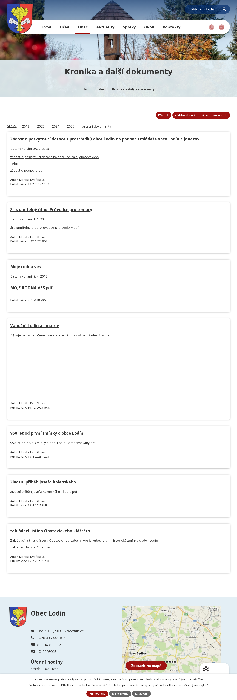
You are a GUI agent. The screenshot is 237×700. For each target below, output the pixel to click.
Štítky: (12, 127)
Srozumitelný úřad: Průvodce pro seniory (51, 211)
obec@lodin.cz (49, 646)
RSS (156, 116)
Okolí (149, 27)
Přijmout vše (96, 693)
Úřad (64, 27)
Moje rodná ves (25, 268)
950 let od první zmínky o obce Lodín (46, 434)
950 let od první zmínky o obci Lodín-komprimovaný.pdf (53, 444)
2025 (70, 127)
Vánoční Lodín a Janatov (34, 327)
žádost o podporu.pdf (27, 171)
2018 (25, 127)
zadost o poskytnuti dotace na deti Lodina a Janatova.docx (54, 158)
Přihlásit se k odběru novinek (198, 116)
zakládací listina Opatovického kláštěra (50, 532)
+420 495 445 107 (51, 639)
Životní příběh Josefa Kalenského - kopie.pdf (43, 493)
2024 (55, 127)
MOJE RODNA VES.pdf (31, 289)
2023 (40, 127)
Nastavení (142, 693)
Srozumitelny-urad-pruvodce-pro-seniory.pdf (44, 228)
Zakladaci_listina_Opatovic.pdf (33, 548)
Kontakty (171, 27)
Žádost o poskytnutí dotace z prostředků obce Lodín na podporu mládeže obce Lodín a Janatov (104, 140)
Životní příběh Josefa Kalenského (43, 483)
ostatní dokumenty (96, 127)
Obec (83, 27)
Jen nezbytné (120, 693)
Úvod (46, 27)
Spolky (129, 27)
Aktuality (105, 27)
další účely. (198, 679)
